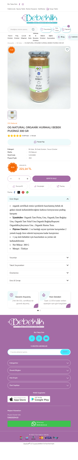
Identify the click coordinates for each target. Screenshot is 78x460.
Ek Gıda (31, 149)
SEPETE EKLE (51, 179)
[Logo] (39, 18)
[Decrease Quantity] (11, 179)
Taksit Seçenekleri (17, 265)
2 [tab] (40, 310)
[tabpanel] (23, 299)
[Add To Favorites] (67, 49)
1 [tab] (38, 310)
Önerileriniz (14, 273)
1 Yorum (33, 136)
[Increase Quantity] (27, 179)
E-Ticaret (34, 444)
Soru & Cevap (15, 280)
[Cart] (66, 29)
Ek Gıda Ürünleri (40, 149)
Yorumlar (13, 258)
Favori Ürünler (52, 149)
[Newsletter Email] (39, 352)
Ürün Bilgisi (14, 199)
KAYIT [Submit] (65, 352)
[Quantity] (19, 179)
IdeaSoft (26, 444)
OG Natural (12, 123)
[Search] (23, 29)
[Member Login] (56, 29)
